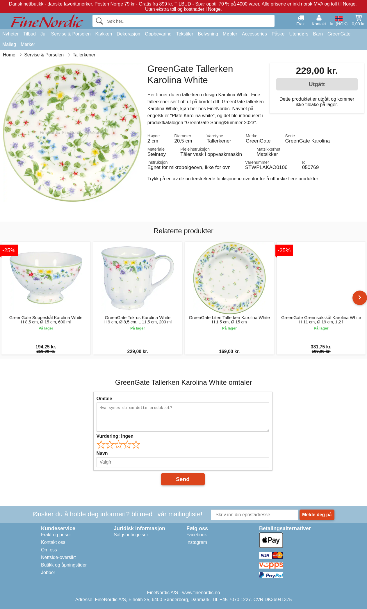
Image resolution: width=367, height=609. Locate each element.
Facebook (196, 534)
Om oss (49, 549)
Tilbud (29, 33)
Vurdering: (115, 436)
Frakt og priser (56, 534)
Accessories (254, 33)
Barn (318, 33)
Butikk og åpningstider (64, 564)
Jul (43, 33)
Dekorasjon (128, 33)
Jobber (48, 572)
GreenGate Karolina (307, 141)
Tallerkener (219, 141)
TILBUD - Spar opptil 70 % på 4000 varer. (217, 3)
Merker (28, 44)
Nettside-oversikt (58, 557)
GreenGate (338, 33)
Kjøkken (103, 33)
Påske (278, 33)
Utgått (317, 84)
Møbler (230, 33)
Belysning (208, 33)
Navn (102, 453)
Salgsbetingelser (131, 534)
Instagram (196, 542)
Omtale (104, 398)
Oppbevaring (158, 33)
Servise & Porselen (70, 33)
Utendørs (298, 33)
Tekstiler (184, 33)
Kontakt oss (53, 542)
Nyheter (10, 33)
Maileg (9, 44)
